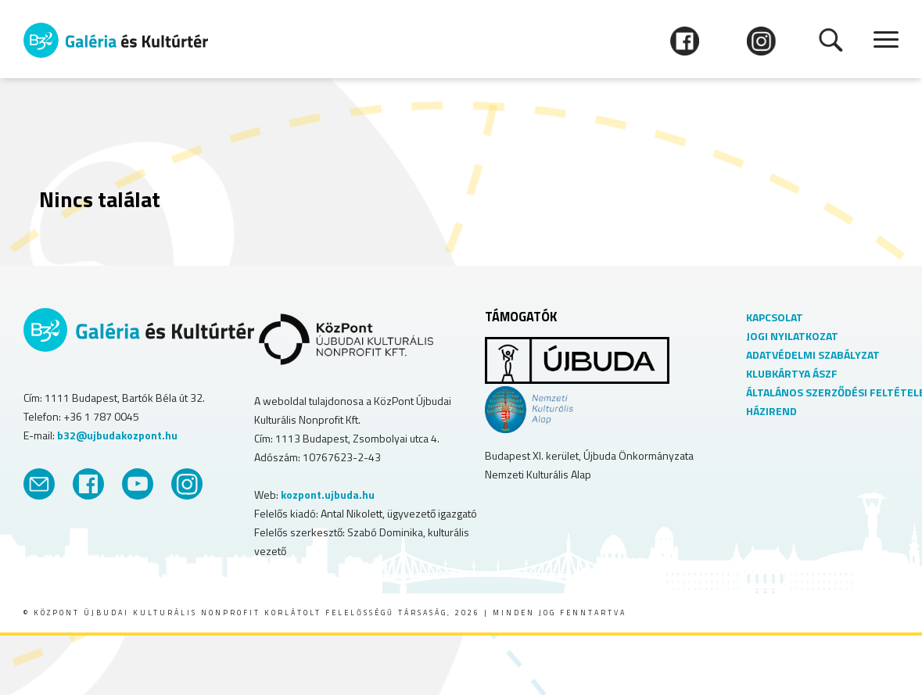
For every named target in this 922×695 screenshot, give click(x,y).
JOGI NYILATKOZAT (792, 336)
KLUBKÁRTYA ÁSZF (792, 373)
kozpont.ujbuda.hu (328, 494)
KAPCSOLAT (774, 317)
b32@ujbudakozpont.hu (117, 435)
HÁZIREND (771, 411)
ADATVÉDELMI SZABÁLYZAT (813, 354)
